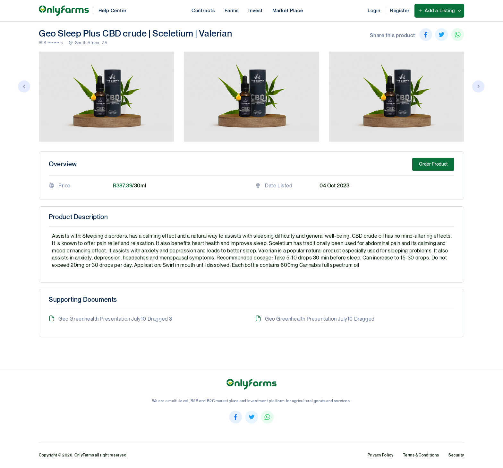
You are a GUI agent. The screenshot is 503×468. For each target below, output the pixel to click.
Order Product (433, 164)
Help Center (112, 10)
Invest (255, 10)
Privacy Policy (380, 455)
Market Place (287, 10)
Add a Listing (440, 10)
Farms (232, 10)
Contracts (203, 10)
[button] (478, 87)
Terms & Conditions (421, 455)
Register (400, 10)
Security (456, 455)
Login (374, 10)
